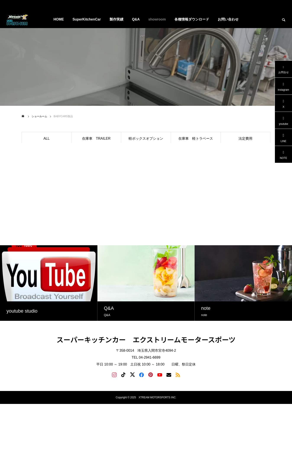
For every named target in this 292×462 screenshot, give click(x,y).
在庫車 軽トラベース (195, 138)
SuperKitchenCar (87, 19)
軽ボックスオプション (146, 138)
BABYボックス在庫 (47, 151)
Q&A (136, 19)
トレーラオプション (96, 151)
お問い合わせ (228, 19)
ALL (47, 138)
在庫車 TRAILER (96, 138)
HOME (58, 19)
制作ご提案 (195, 151)
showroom (157, 19)
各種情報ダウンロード (191, 19)
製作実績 (116, 19)
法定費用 (245, 138)
